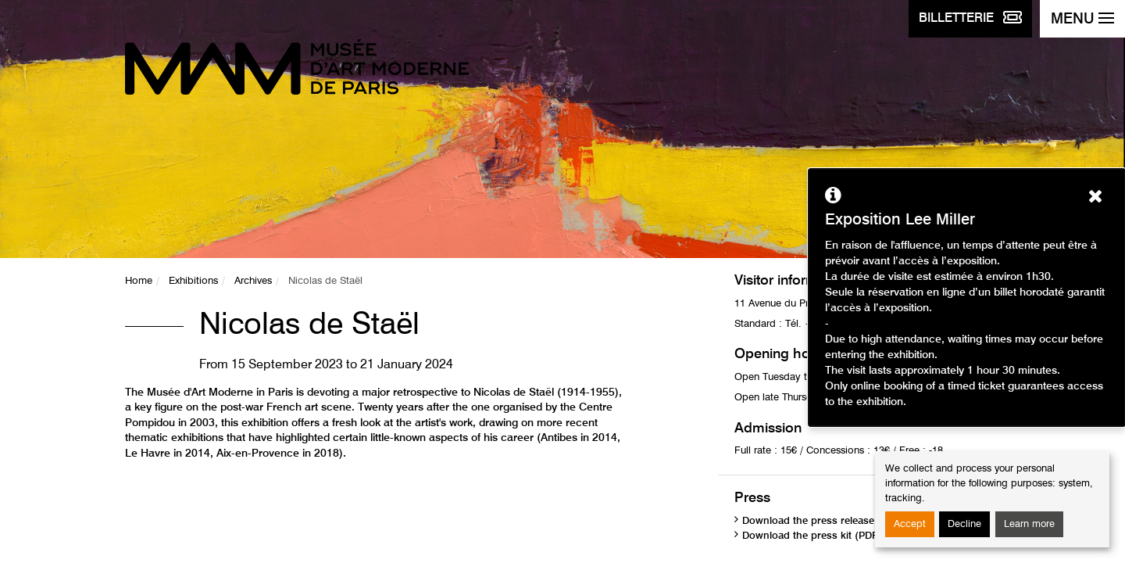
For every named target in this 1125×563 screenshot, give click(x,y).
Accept (910, 524)
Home (138, 281)
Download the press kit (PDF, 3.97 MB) (834, 536)
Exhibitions (193, 281)
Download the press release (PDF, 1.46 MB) (845, 521)
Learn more (1029, 524)
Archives (253, 281)
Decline (964, 524)
